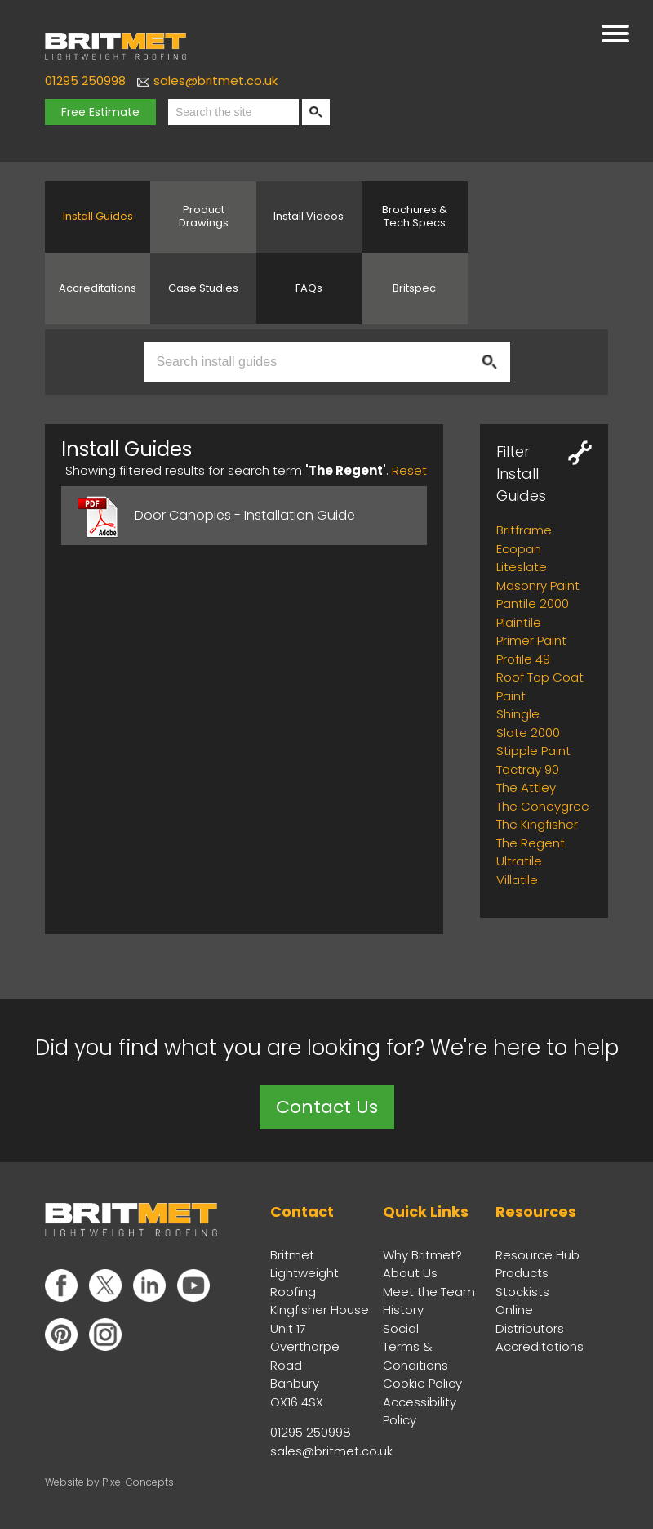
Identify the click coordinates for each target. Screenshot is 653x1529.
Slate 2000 (528, 732)
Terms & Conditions (415, 1356)
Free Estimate (100, 112)
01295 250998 (85, 80)
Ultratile (519, 861)
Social (401, 1328)
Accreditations (539, 1346)
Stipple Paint (533, 750)
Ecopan (518, 548)
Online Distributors (529, 1319)
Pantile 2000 (532, 603)
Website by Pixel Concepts (109, 1482)
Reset (409, 470)
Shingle (518, 713)
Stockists (522, 1291)
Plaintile (518, 622)
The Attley (526, 787)
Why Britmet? (422, 1254)
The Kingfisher (537, 824)
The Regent (530, 843)
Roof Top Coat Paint (540, 686)
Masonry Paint (538, 585)
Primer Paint (531, 640)
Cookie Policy (422, 1383)
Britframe (524, 530)
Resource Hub (537, 1254)
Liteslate (521, 566)
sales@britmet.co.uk (215, 80)
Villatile (517, 879)
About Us (410, 1272)
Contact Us (327, 1107)
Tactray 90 (527, 769)
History (403, 1309)
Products (522, 1272)
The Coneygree (542, 806)
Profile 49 (523, 659)
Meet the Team (429, 1291)
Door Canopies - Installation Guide (245, 515)
